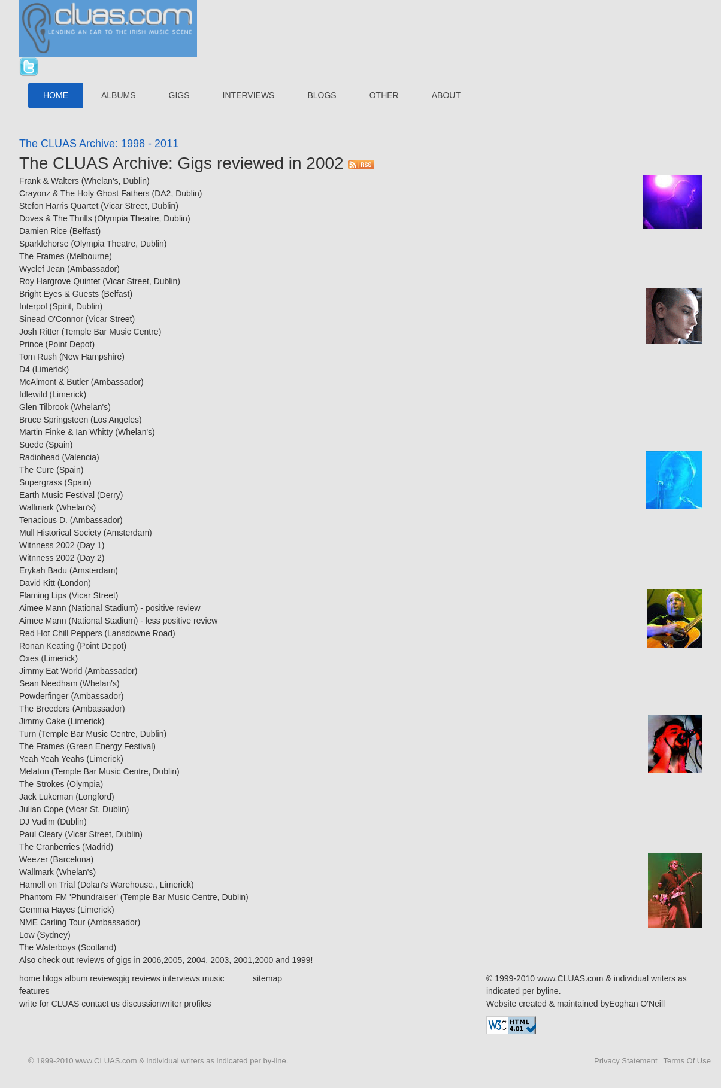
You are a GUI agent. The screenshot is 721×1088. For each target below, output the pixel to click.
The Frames (41, 256)
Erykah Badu (43, 570)
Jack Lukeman (46, 796)
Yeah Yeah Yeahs (51, 759)
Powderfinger (44, 696)
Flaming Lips (42, 595)
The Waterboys (47, 947)
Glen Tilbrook (43, 407)
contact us (100, 1003)
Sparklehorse (44, 243)
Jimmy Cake (42, 721)
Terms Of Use (687, 1060)
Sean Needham (48, 683)
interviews (181, 978)
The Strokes (41, 784)
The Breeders (44, 708)
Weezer (33, 859)
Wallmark (36, 507)
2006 (152, 960)
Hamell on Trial (47, 884)
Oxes (29, 658)
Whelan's (91, 407)
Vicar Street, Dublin (139, 206)
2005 (172, 960)
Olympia (84, 784)
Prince (31, 344)
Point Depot (70, 344)
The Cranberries (49, 847)
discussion (141, 1003)
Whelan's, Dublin (115, 181)
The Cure (36, 470)
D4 (24, 369)
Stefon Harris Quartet (58, 206)
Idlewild (33, 394)
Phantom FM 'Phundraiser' (68, 897)
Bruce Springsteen (53, 419)
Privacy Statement (626, 1060)
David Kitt (37, 583)
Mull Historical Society (60, 532)
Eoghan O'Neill (637, 1003)
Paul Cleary (40, 834)
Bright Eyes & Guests (59, 294)
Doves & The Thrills (55, 218)
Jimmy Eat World (51, 671)
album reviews (91, 978)
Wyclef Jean (42, 268)
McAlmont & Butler (54, 382)
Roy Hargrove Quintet (59, 281)
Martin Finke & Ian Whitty (66, 432)
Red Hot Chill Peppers (60, 633)
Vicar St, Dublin (97, 809)
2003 (219, 960)
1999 (301, 960)
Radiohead (39, 457)
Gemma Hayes (47, 909)
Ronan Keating (47, 646)
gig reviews (139, 978)
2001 (243, 960)
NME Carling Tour (52, 922)
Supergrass (40, 482)
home (29, 978)
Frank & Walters (49, 181)
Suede (31, 444)
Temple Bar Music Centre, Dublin (102, 733)
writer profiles (186, 1003)
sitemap (267, 978)
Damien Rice (43, 231)
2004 (194, 960)
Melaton (34, 771)
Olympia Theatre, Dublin (142, 218)
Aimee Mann (42, 608)
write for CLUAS (49, 1003)
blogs (52, 978)
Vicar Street (110, 319)
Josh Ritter (39, 331)
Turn (27, 733)
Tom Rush (38, 356)
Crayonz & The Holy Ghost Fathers (84, 193)
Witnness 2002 (47, 545)
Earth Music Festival (57, 495)
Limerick (50, 369)
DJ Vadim (37, 821)
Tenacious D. (43, 520)
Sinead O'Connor (51, 319)
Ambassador (93, 268)
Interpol (33, 306)
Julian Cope (41, 809)
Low (27, 935)
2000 (264, 960)
